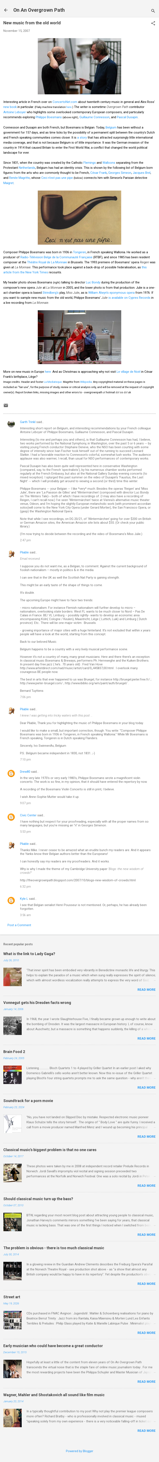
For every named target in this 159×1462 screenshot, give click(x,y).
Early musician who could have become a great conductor (53, 1346)
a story (82, 137)
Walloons (108, 163)
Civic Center (28, 815)
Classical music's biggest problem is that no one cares (49, 1150)
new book (10, 107)
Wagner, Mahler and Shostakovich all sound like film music (54, 1395)
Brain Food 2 (14, 1051)
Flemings (89, 163)
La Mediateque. (53, 381)
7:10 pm (25, 759)
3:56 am (25, 915)
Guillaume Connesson (95, 117)
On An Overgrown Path (39, 10)
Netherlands (27, 168)
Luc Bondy (93, 282)
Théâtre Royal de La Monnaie (47, 262)
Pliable (24, 552)
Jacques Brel (141, 173)
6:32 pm (25, 886)
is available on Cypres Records (129, 298)
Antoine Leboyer (14, 112)
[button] (153, 24)
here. (48, 372)
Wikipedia (86, 381)
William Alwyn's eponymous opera (111, 293)
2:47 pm (25, 540)
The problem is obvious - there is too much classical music (53, 1248)
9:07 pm (25, 803)
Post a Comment (19, 925)
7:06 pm (25, 697)
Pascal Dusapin (127, 117)
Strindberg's (51, 293)
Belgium (111, 127)
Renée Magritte (19, 178)
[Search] (153, 11)
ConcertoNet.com (65, 102)
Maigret (8, 183)
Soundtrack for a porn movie (28, 1100)
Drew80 (25, 772)
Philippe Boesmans (49, 117)
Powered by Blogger (79, 1451)
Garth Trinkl (27, 422)
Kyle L (24, 899)
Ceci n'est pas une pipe (57, 178)
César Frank (98, 173)
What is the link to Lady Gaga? (29, 954)
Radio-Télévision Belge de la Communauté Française (56, 257)
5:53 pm (25, 832)
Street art (11, 1297)
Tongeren (79, 252)
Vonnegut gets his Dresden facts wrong (37, 1002)
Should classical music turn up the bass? (38, 1199)
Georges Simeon (119, 173)
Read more (147, 990)
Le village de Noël (128, 372)
